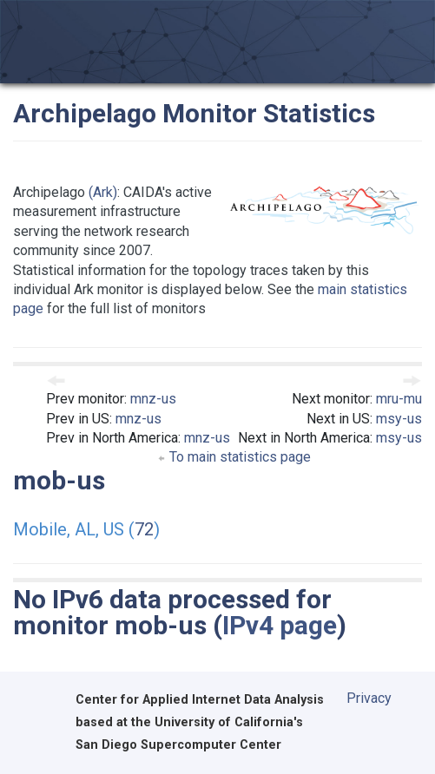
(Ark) (103, 192)
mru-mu (399, 398)
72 (144, 529)
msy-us (399, 418)
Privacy (369, 698)
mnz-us (153, 398)
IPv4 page (279, 625)
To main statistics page (234, 457)
